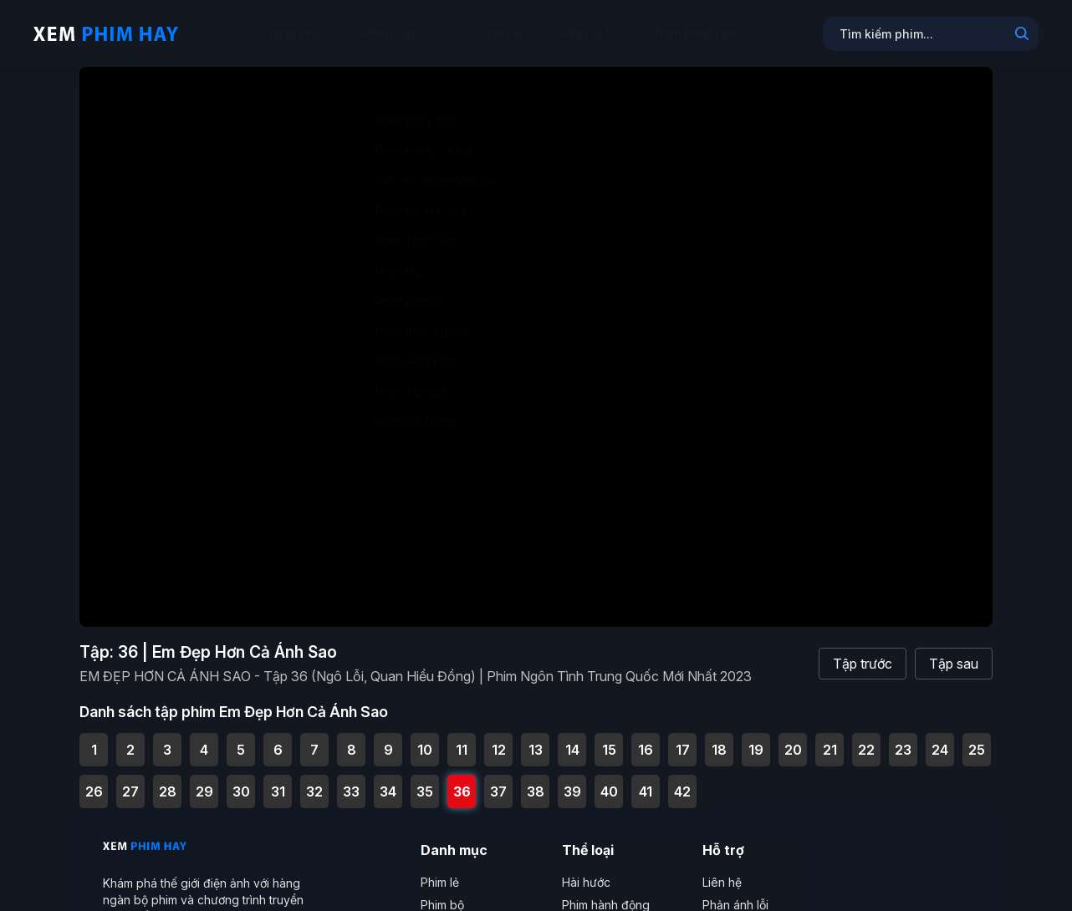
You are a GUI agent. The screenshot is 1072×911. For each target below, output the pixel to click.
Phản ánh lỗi (735, 895)
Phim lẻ (500, 33)
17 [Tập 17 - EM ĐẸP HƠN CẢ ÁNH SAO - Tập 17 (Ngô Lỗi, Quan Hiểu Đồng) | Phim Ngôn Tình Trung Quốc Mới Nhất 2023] (683, 739)
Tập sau (953, 654)
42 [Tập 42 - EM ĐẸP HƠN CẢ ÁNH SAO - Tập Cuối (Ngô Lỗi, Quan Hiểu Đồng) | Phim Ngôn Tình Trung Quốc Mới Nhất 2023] (682, 781)
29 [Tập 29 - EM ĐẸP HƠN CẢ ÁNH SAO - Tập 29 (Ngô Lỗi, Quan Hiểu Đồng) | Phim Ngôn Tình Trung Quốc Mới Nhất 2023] (204, 781)
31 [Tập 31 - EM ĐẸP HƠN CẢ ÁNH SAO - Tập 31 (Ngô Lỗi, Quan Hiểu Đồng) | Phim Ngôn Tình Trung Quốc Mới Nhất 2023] (278, 781)
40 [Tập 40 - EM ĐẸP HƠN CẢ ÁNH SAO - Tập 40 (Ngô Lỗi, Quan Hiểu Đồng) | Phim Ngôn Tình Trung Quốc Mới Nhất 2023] (609, 781)
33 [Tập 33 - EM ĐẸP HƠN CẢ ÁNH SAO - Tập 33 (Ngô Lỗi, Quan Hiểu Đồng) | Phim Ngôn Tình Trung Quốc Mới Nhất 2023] (351, 781)
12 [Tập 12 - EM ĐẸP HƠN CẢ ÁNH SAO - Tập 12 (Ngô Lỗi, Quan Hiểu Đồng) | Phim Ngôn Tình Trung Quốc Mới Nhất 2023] (499, 739)
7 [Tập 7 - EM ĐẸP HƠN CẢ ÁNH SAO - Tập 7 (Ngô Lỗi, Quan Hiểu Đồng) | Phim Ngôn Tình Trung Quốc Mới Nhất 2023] (314, 739)
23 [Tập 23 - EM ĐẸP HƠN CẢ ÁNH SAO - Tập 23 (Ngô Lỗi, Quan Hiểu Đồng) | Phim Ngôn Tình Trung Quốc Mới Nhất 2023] (903, 739)
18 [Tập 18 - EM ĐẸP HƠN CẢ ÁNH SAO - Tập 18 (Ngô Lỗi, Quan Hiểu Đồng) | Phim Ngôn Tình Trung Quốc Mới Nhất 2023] (719, 739)
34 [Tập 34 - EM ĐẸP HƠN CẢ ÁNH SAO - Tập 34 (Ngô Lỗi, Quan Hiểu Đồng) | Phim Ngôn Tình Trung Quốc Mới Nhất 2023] (388, 781)
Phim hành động (606, 895)
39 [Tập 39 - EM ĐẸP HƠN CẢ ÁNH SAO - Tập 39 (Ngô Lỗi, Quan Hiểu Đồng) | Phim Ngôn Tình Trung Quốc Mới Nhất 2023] (572, 781)
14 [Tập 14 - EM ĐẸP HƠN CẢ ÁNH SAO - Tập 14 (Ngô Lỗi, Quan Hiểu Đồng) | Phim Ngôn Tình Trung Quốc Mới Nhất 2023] (572, 739)
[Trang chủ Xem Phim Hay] (105, 33)
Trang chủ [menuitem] (291, 33)
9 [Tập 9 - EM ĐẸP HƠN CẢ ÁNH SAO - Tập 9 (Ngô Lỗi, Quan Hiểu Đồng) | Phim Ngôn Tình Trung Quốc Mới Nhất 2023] (388, 739)
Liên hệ (722, 872)
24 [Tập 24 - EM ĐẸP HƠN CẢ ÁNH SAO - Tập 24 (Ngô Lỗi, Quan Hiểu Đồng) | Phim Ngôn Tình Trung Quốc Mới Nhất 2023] (940, 739)
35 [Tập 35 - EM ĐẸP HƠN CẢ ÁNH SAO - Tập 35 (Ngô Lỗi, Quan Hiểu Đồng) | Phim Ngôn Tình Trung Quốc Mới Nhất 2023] (424, 781)
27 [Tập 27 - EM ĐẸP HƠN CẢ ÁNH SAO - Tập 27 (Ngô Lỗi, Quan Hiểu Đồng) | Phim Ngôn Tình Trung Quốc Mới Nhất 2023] (130, 781)
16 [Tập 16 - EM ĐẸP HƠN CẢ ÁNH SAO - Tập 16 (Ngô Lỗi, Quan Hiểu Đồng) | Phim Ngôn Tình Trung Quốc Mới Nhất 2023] (645, 739)
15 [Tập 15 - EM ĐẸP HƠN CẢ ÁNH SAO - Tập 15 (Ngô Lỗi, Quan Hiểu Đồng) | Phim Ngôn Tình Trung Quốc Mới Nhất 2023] (609, 739)
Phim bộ (586, 33)
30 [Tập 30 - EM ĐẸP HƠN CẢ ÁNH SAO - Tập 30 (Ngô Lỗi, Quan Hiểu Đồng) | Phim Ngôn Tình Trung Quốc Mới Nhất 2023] (241, 781)
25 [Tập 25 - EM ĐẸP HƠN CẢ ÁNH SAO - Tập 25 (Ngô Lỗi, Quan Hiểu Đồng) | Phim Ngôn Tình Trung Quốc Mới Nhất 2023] (976, 739)
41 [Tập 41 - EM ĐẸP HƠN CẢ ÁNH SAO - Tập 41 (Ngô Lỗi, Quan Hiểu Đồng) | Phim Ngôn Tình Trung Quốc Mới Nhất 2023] (645, 781)
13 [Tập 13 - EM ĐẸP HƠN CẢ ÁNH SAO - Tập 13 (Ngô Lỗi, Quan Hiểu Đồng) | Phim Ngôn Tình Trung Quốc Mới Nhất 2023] (535, 739)
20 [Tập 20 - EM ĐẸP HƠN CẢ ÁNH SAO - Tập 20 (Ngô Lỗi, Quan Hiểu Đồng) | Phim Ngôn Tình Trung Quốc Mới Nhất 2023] (793, 739)
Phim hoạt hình (696, 33)
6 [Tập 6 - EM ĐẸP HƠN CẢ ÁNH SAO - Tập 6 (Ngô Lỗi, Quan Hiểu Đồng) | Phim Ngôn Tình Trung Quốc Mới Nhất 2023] (278, 739)
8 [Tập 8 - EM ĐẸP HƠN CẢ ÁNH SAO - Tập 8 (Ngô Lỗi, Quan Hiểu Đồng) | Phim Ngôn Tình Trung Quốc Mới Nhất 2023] (351, 739)
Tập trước (862, 654)
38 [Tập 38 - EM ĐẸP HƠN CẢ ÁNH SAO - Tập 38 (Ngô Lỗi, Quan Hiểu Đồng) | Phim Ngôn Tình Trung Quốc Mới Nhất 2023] (535, 781)
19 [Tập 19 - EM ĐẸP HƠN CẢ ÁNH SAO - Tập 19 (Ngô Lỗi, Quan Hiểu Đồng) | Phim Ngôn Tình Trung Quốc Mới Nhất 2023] (755, 739)
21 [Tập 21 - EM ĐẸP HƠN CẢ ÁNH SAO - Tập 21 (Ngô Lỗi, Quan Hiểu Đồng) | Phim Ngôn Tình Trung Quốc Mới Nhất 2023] (830, 739)
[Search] (1021, 35)
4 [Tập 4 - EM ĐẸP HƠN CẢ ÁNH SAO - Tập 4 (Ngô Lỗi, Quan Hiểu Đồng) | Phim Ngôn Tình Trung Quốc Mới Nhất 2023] (204, 739)
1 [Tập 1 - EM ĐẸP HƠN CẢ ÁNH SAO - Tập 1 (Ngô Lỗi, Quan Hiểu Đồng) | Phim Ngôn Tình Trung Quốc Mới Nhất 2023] (94, 739)
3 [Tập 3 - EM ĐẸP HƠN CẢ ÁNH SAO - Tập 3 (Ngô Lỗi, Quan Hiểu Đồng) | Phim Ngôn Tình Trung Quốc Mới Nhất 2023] (167, 739)
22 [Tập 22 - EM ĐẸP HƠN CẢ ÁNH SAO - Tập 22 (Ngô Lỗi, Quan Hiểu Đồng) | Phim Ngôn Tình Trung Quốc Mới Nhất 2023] (866, 739)
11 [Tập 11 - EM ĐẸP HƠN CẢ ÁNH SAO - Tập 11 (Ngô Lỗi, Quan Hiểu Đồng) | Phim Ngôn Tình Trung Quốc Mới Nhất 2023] (461, 739)
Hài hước (586, 872)
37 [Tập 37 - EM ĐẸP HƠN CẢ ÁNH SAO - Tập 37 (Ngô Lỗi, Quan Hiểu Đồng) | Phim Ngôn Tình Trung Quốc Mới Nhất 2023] (498, 781)
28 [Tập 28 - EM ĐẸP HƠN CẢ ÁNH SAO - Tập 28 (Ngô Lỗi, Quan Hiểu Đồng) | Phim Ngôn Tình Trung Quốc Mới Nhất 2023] (167, 781)
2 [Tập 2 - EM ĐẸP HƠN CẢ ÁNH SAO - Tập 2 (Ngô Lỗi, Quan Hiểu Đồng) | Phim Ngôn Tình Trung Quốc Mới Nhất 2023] (130, 739)
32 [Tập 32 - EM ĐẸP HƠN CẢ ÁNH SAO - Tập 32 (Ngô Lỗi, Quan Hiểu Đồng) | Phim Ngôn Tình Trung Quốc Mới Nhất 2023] (314, 781)
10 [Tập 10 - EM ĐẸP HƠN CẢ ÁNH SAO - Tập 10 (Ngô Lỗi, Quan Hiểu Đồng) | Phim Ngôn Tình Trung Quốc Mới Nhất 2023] (424, 739)
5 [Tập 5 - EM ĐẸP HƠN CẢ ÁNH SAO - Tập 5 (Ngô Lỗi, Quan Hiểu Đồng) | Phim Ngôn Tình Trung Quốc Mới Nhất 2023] (241, 739)
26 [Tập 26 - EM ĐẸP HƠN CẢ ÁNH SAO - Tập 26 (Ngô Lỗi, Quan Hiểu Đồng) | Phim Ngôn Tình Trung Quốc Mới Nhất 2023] (94, 781)
